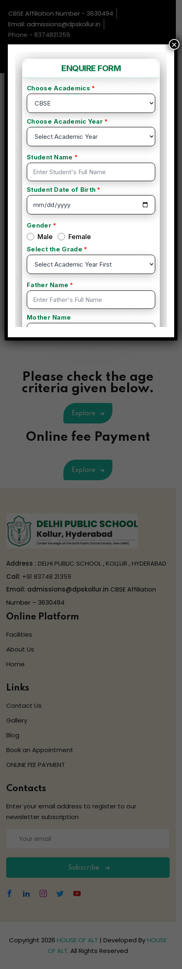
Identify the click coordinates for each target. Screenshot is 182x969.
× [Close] (174, 44)
